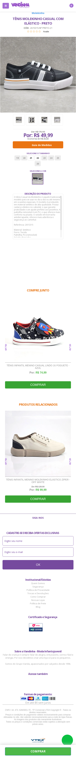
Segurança (38, 586)
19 (17, 157)
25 (58, 157)
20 (24, 157)
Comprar (38, 384)
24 (51, 157)
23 (44, 157)
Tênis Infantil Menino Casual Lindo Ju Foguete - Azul (38, 366)
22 (37, 157)
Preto (37, 178)
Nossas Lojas (38, 600)
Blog (38, 606)
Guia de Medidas (42, 145)
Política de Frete (38, 603)
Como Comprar (38, 596)
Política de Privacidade (38, 589)
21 (31, 157)
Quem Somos (38, 583)
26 (37, 163)
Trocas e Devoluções (38, 593)
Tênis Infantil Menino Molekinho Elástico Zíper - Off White (38, 481)
